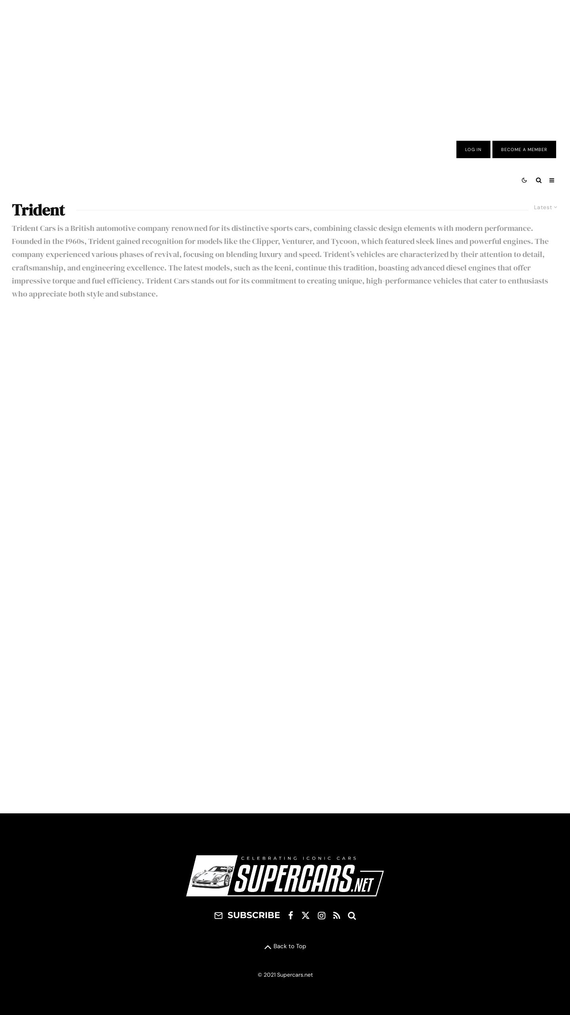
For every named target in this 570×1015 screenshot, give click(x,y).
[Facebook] (290, 915)
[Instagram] (321, 915)
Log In (473, 149)
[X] (305, 915)
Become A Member (524, 149)
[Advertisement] (285, 64)
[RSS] (336, 915)
